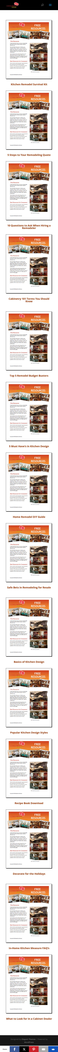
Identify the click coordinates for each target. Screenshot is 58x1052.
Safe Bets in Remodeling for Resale (29, 587)
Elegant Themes (29, 1039)
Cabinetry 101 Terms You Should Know (29, 300)
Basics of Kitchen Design (29, 662)
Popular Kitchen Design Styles (29, 732)
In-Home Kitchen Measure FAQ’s (29, 948)
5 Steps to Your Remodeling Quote (29, 155)
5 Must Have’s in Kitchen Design (29, 446)
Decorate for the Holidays (29, 873)
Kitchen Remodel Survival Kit (29, 84)
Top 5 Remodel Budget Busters (29, 375)
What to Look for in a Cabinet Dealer (29, 1018)
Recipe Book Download (29, 803)
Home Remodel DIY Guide (29, 517)
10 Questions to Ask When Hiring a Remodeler (29, 227)
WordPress (29, 1042)
